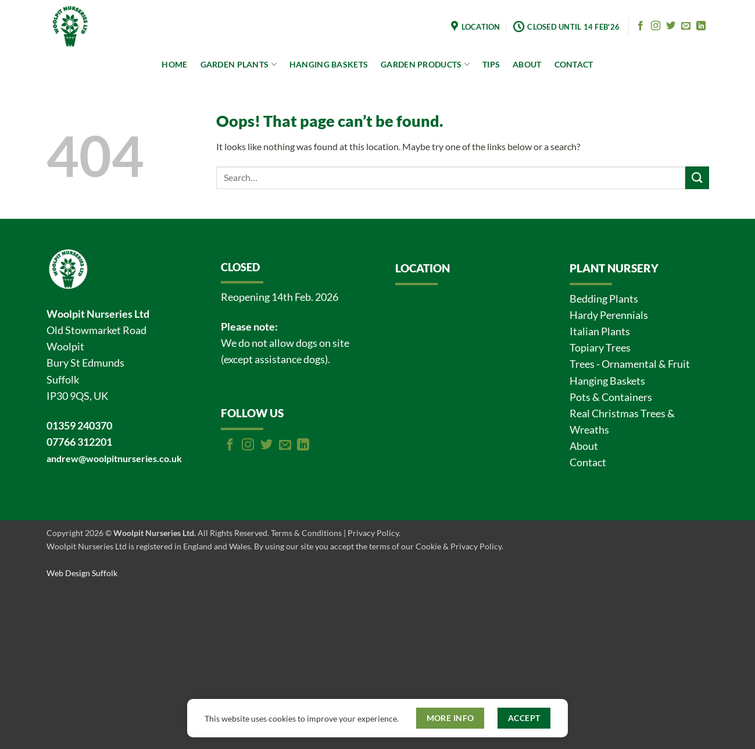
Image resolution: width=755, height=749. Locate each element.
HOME (174, 64)
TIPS (491, 64)
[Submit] (697, 177)
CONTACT (573, 64)
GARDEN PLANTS (239, 64)
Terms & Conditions (306, 533)
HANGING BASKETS (328, 64)
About (584, 446)
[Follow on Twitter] (670, 26)
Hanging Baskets (607, 381)
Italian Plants (600, 331)
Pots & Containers (611, 397)
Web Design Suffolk (81, 573)
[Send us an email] (685, 26)
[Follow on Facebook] (640, 26)
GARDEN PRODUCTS (425, 64)
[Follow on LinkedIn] (701, 26)
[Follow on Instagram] (655, 26)
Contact (588, 462)
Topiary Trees (600, 348)
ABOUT (527, 64)
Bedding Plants (604, 299)
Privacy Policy (373, 533)
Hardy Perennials (609, 315)
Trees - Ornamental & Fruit (630, 364)
